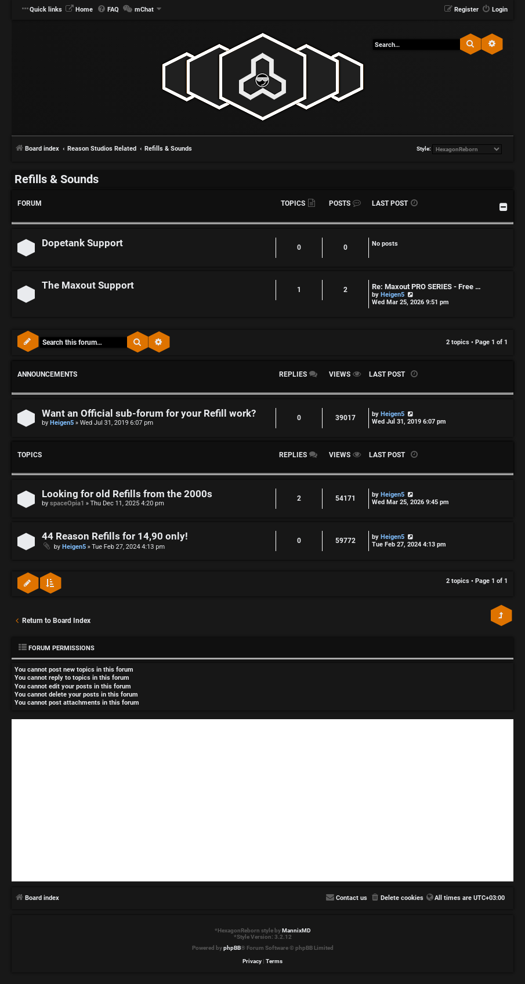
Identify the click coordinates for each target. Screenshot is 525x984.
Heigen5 (392, 294)
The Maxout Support (88, 285)
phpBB (232, 948)
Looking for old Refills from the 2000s (127, 494)
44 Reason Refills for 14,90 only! (115, 536)
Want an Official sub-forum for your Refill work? (149, 413)
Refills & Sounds (57, 179)
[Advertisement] (262, 800)
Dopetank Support (82, 243)
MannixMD (296, 930)
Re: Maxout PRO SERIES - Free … (426, 286)
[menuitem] (79, 10)
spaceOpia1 (67, 503)
